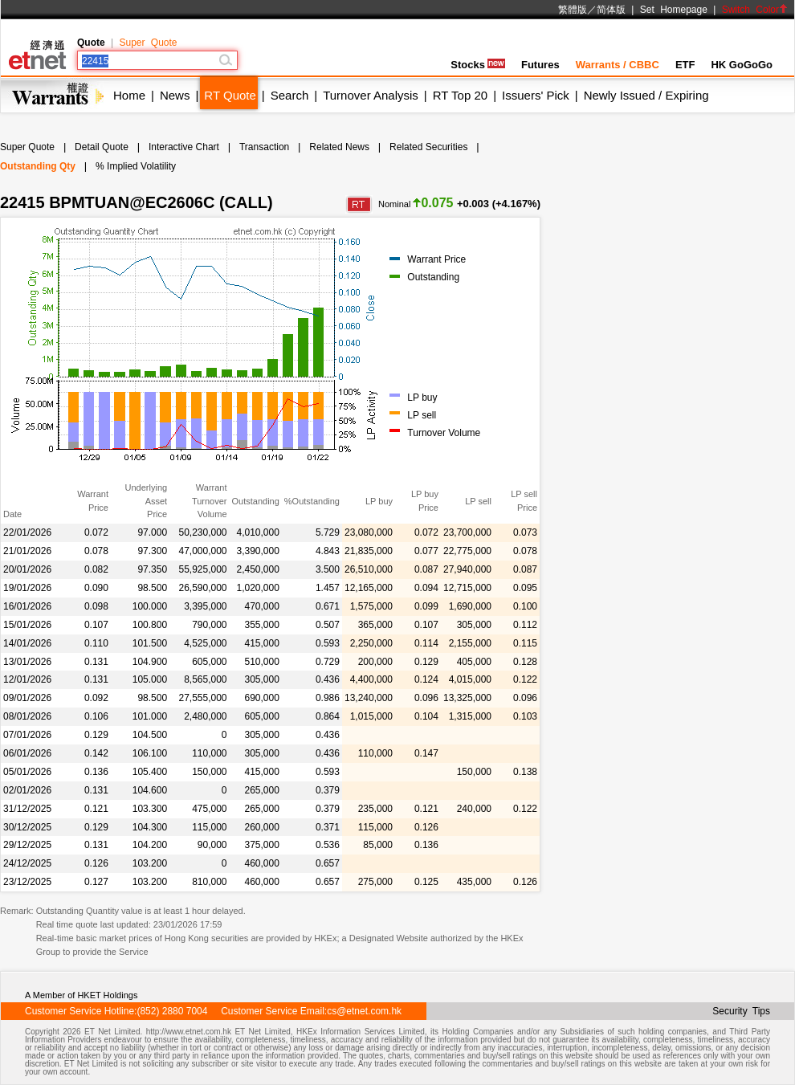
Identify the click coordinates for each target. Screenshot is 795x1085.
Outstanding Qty (37, 166)
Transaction (264, 147)
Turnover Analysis (370, 95)
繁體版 (572, 9)
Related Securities (428, 147)
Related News (339, 147)
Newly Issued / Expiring (646, 95)
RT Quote (229, 95)
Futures (540, 65)
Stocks (477, 65)
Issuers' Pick (535, 95)
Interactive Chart (184, 147)
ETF (685, 65)
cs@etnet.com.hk (364, 1011)
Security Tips (741, 1011)
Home (129, 95)
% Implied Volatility (136, 166)
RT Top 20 (460, 95)
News (175, 95)
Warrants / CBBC (617, 65)
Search (290, 95)
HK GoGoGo (742, 65)
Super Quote (148, 42)
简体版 (611, 9)
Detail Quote (101, 147)
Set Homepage (673, 9)
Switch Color (755, 9)
